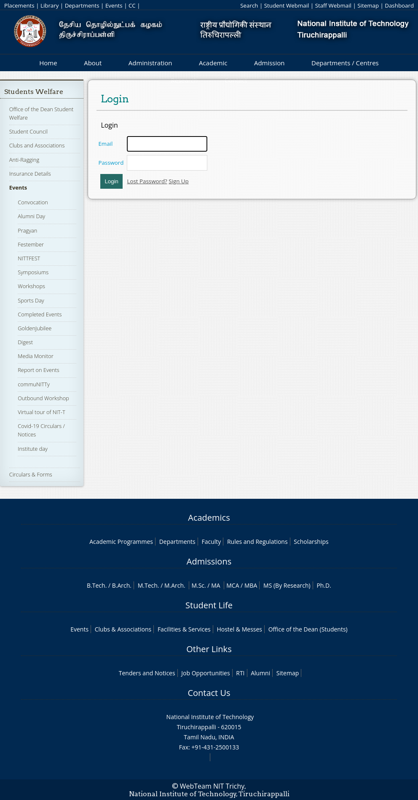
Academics (209, 517)
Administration (150, 63)
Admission (269, 63)
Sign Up (178, 181)
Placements (19, 5)
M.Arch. (174, 585)
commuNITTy (34, 384)
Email (105, 143)
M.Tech (148, 585)
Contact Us (209, 692)
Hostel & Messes (239, 629)
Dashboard (399, 5)
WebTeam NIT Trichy (212, 786)
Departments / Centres (345, 63)
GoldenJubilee (34, 328)
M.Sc (197, 585)
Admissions (209, 561)
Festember (31, 244)
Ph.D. (323, 585)
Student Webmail (286, 5)
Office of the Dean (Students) (308, 629)
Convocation (33, 202)
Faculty (211, 542)
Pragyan (27, 230)
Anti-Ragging (24, 159)
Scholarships (311, 542)
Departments (82, 5)
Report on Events (38, 370)
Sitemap (368, 5)
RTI (240, 673)
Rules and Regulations (257, 542)
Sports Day (31, 300)
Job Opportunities (205, 673)
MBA (250, 585)
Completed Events (40, 314)
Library (49, 5)
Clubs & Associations (123, 629)
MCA (232, 585)
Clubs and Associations (37, 145)
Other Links (208, 649)
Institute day (33, 448)
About (93, 63)
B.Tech (96, 585)
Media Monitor (35, 356)
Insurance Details (30, 173)
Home (48, 63)
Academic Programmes (121, 542)
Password (110, 162)
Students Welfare (33, 92)
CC (132, 5)
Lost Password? (147, 181)
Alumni (260, 673)
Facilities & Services (184, 629)
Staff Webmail (333, 5)
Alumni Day (31, 216)
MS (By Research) (287, 585)
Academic (213, 63)
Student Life (209, 605)
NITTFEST (29, 258)
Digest (25, 342)
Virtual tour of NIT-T (41, 412)
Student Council (28, 131)
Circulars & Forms (30, 474)
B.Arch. (121, 585)
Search (249, 5)
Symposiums (33, 272)
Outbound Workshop (43, 398)
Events (114, 5)
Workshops (31, 286)
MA (215, 585)
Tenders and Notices (147, 673)
